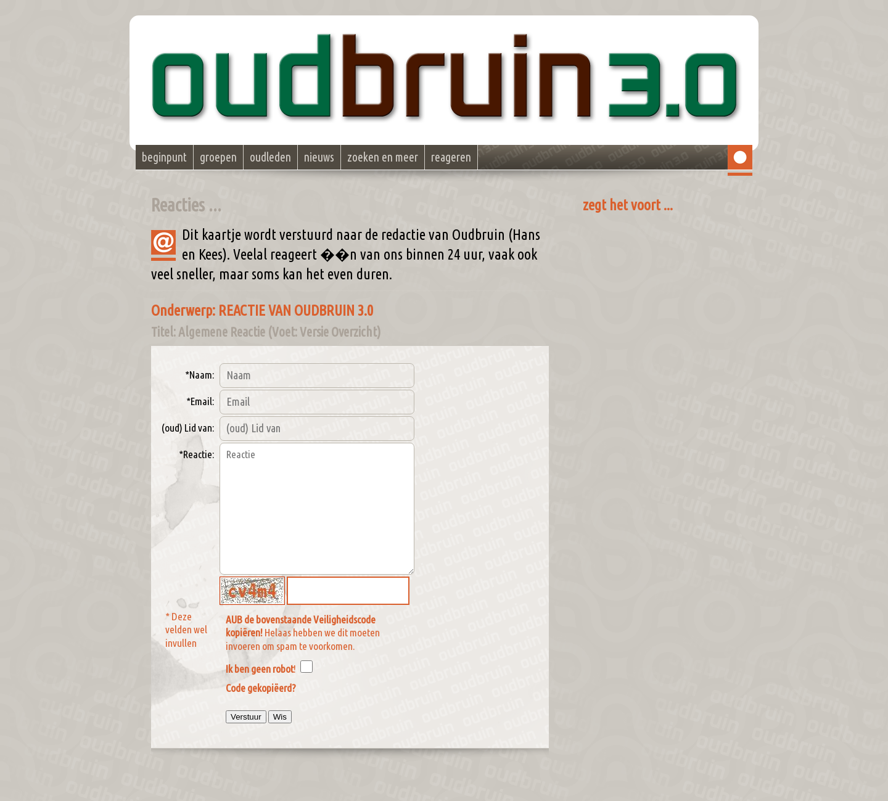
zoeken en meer (382, 157)
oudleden (270, 157)
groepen (218, 157)
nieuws (319, 157)
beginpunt (164, 157)
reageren (451, 157)
